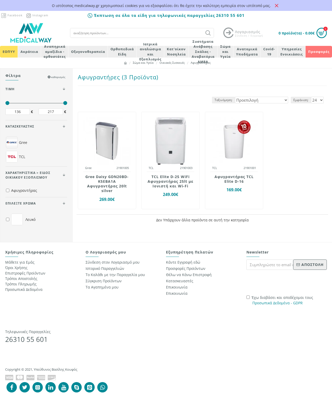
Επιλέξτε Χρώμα (20, 203)
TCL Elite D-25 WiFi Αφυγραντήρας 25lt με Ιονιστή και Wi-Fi (170, 181)
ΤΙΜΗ (10, 89)
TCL (151, 168)
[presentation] (282, 281)
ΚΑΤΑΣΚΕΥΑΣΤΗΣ (19, 126)
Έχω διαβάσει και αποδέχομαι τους (279, 300)
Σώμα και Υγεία (143, 63)
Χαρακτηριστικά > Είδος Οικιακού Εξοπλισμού (27, 175)
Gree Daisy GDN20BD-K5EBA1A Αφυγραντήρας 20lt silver (107, 183)
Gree (88, 168)
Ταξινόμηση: (234, 100)
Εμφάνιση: (302, 100)
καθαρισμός (58, 77)
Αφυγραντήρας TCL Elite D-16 (234, 179)
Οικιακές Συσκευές (172, 63)
